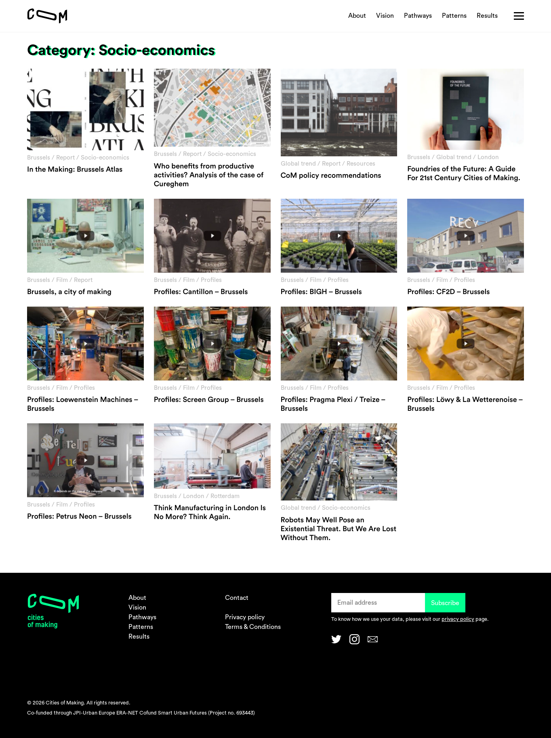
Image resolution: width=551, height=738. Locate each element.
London (488, 157)
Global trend (298, 164)
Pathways (418, 16)
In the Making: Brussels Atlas (74, 169)
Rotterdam (225, 496)
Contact (236, 598)
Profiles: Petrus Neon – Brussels (79, 516)
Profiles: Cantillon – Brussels (201, 292)
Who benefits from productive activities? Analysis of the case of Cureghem (209, 175)
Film (62, 280)
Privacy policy (245, 617)
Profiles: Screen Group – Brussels (209, 400)
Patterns (454, 16)
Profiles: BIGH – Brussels (321, 292)
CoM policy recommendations (331, 175)
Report (65, 158)
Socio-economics (105, 158)
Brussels (38, 158)
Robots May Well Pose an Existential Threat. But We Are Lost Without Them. (339, 529)
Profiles (211, 280)
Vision (385, 16)
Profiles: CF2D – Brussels (448, 292)
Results (487, 16)
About (357, 16)
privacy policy (458, 619)
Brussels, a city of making (69, 292)
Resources (361, 164)
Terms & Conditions (253, 627)
